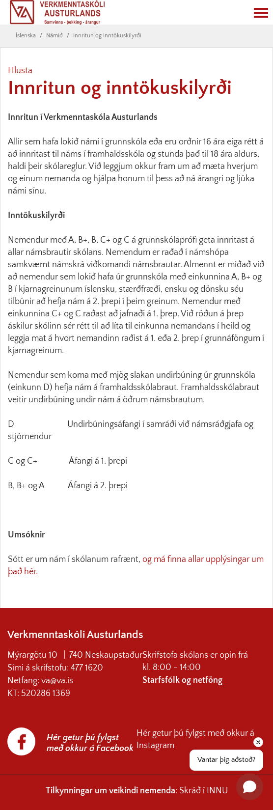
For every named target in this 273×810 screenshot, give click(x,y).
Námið (54, 35)
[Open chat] (249, 786)
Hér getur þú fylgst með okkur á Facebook (90, 743)
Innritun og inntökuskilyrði (107, 35)
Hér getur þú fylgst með (181, 733)
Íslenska (26, 35)
